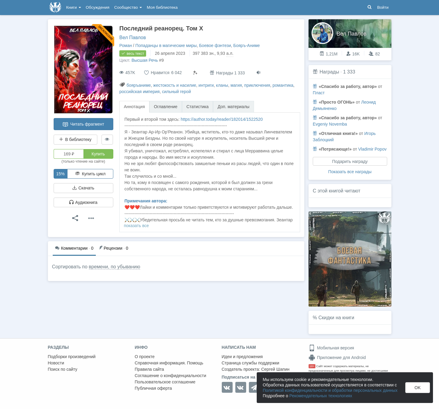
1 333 (349, 71)
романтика (282, 85)
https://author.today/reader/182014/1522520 (222, 119)
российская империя (139, 91)
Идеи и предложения (242, 356)
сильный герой (176, 91)
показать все (136, 225)
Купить (98, 153)
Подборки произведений (72, 356)
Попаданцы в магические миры (166, 45)
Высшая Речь (144, 60)
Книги (73, 7)
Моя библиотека (162, 7)
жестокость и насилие (174, 85)
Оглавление (165, 106)
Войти (383, 7)
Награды (329, 71)
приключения (257, 85)
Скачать (83, 188)
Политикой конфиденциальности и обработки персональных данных (330, 390)
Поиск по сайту (62, 369)
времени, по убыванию (114, 266)
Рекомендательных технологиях (320, 395)
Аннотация (134, 106)
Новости (56, 363)
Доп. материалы (233, 106)
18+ (312, 366)
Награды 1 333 (227, 72)
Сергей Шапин (275, 369)
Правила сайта (149, 369)
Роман (125, 45)
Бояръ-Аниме (246, 45)
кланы (222, 85)
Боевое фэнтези (215, 45)
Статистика (198, 106)
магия (236, 85)
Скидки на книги (336, 317)
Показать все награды (350, 171)
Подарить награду (350, 161)
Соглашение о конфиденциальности (170, 375)
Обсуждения (97, 7)
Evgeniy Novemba (330, 124)
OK (418, 387)
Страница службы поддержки (250, 363)
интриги (206, 85)
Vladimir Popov (372, 149)
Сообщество (128, 7)
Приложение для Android (337, 357)
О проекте (145, 356)
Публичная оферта (153, 388)
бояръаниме (139, 85)
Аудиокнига (83, 202)
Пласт (319, 92)
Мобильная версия (331, 348)
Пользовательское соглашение (165, 381)
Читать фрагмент (83, 124)
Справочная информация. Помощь (169, 363)
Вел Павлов (132, 37)
